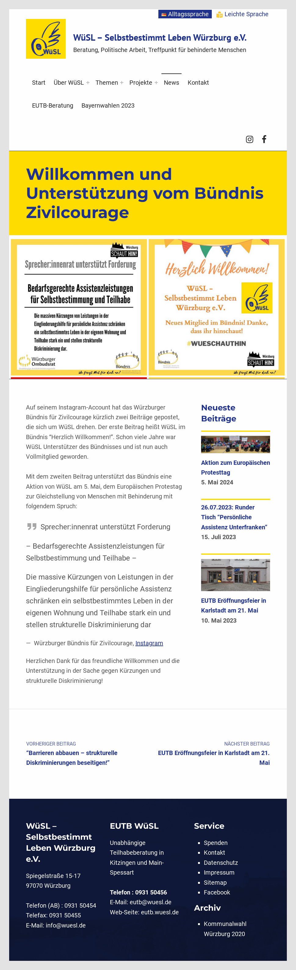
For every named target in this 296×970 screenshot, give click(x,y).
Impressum (219, 872)
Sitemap (215, 882)
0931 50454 (80, 905)
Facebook (217, 892)
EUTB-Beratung (52, 105)
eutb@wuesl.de (150, 902)
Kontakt (198, 82)
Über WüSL (69, 82)
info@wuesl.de (66, 925)
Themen (107, 82)
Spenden (216, 842)
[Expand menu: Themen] (121, 82)
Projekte (140, 82)
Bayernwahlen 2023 (108, 105)
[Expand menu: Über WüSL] (87, 82)
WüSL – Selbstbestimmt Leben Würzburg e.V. (160, 37)
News (171, 82)
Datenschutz (221, 862)
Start (38, 82)
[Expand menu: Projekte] (156, 82)
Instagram (149, 643)
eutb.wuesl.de (160, 912)
